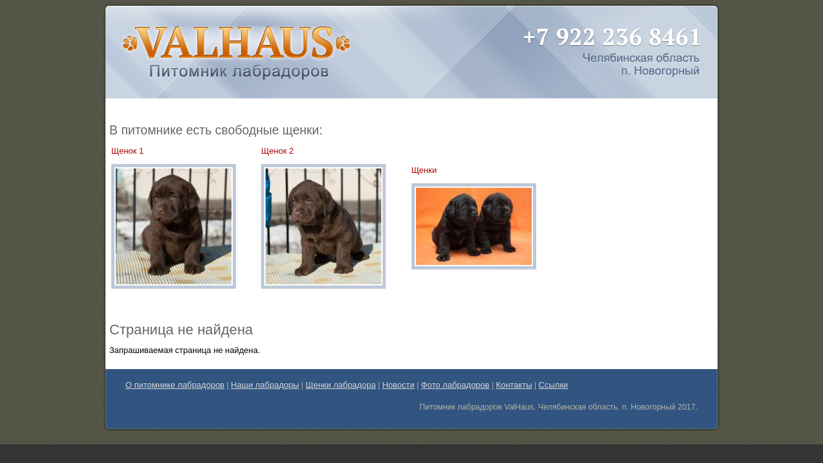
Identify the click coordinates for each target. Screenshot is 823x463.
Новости (398, 385)
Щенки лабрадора (340, 385)
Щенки (424, 170)
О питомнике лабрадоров (174, 385)
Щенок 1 (127, 151)
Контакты (514, 385)
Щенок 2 (277, 151)
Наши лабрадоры (265, 385)
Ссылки (553, 385)
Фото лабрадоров (455, 385)
